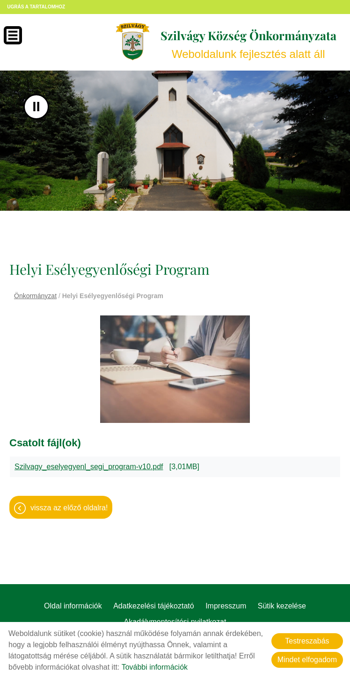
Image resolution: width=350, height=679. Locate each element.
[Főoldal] (132, 41)
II (36, 106)
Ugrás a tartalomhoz (36, 6)
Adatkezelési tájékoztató (153, 606)
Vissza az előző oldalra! (69, 508)
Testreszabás (307, 641)
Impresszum (225, 606)
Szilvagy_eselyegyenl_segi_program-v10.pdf (89, 467)
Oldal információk (73, 606)
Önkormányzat (35, 296)
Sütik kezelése (282, 606)
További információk (155, 667)
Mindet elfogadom (307, 660)
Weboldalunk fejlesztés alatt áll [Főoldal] (248, 44)
